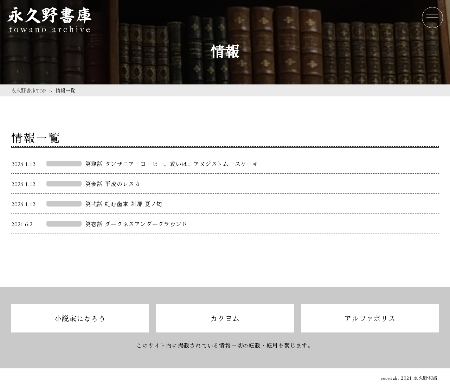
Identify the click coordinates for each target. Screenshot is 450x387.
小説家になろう (80, 318)
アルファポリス (370, 318)
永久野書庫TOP (28, 90)
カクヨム (224, 318)
